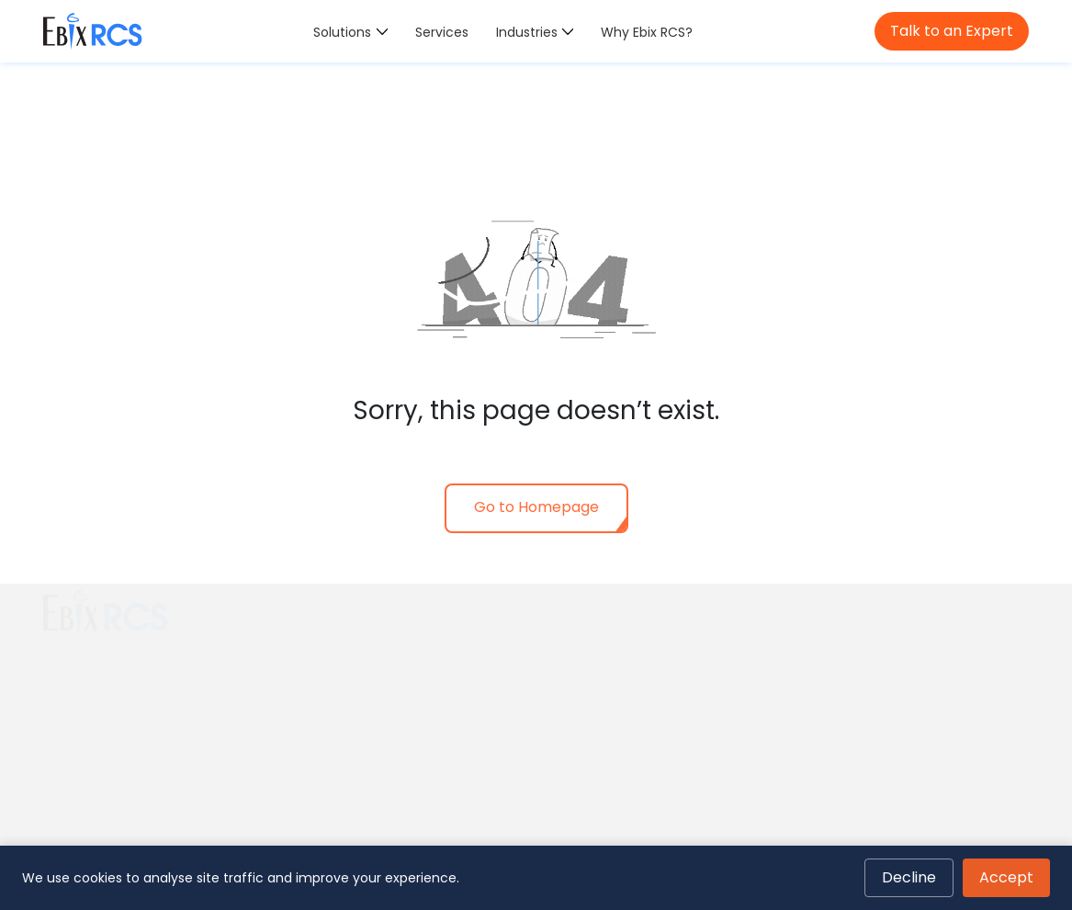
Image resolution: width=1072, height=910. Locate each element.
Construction (589, 646)
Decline (909, 877)
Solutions (342, 32)
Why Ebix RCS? (647, 32)
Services (441, 32)
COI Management (353, 657)
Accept (1006, 877)
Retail (564, 696)
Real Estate (582, 671)
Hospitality (580, 744)
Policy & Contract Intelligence (390, 683)
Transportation (595, 720)
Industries (527, 32)
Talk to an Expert (951, 30)
